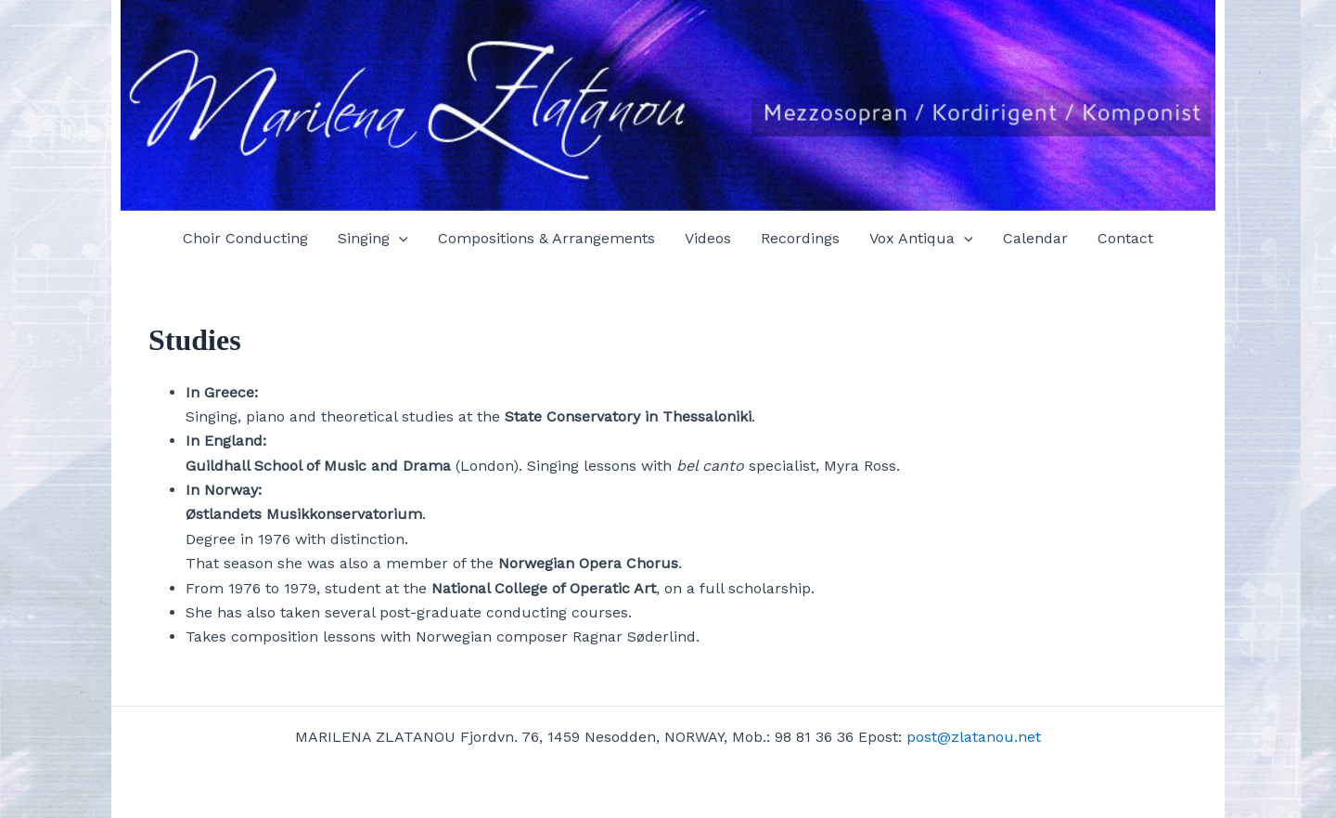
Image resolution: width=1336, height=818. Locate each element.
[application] (399, 238)
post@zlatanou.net (973, 737)
